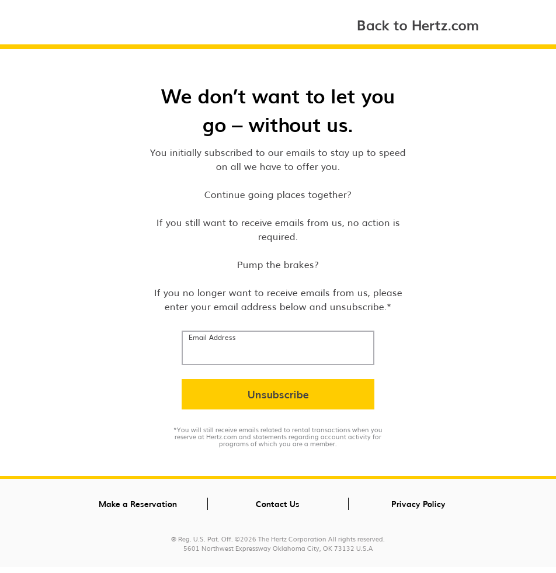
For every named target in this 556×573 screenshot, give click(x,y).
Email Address (212, 337)
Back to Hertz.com (418, 24)
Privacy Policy (418, 503)
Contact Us (278, 503)
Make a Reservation (138, 503)
